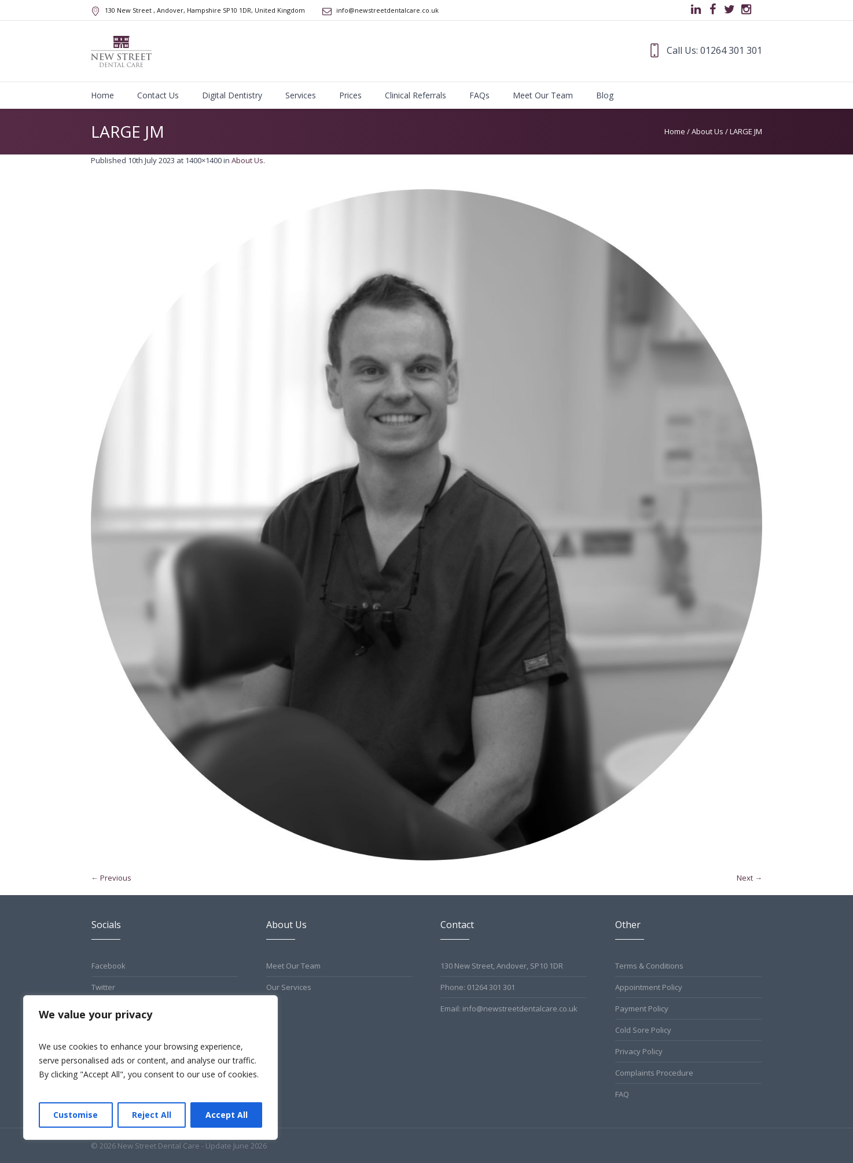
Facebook (108, 965)
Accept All (226, 1114)
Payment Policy (641, 1008)
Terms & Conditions (649, 965)
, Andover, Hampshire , (205, 10)
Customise (75, 1114)
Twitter (103, 987)
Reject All (151, 1114)
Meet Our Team (293, 965)
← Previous (111, 878)
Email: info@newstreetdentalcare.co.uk (509, 1008)
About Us (707, 131)
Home (674, 131)
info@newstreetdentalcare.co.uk (387, 10)
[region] (150, 1067)
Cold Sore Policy (643, 1030)
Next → (749, 878)
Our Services (288, 987)
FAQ (622, 1094)
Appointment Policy (648, 987)
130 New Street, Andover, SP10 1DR (501, 965)
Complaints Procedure (654, 1073)
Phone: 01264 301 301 (477, 987)
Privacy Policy (639, 1051)
